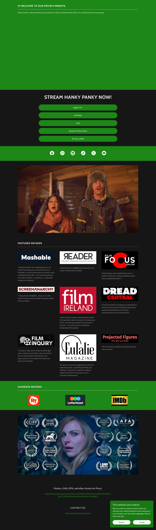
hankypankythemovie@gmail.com (77, 513)
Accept (142, 522)
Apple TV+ (78, 107)
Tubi (78, 123)
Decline (121, 522)
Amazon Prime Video (78, 131)
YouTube (78, 115)
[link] (52, 153)
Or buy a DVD (78, 139)
